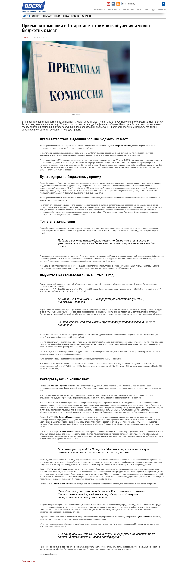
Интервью (47, 16)
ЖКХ (147, 9)
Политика (99, 9)
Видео (66, 16)
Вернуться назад (28, 561)
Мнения (57, 16)
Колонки (75, 16)
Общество (128, 9)
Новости (26, 16)
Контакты (86, 16)
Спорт (139, 9)
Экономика (113, 9)
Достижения (159, 9)
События (36, 16)
